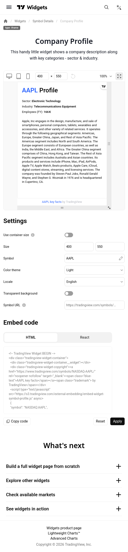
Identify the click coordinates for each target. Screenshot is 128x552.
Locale (8, 282)
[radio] (30, 337)
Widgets (20, 21)
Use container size (16, 235)
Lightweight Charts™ (64, 533)
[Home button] (37, 7)
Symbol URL (11, 305)
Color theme (11, 270)
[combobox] (106, 76)
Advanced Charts (64, 538)
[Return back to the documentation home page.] (5, 21)
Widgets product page (64, 528)
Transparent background (20, 293)
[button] (95, 270)
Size (6, 246)
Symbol (8, 258)
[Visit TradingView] (21, 7)
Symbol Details (43, 21)
